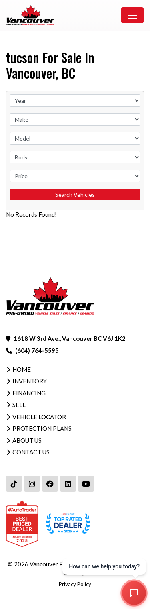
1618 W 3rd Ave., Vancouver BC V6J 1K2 (70, 338)
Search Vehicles (75, 194)
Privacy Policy (75, 584)
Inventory (29, 381)
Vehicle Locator (39, 416)
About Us (27, 440)
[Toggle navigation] (132, 15)
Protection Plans (42, 428)
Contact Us (31, 452)
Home (21, 369)
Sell (19, 404)
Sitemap (75, 572)
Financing (29, 393)
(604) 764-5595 (37, 350)
